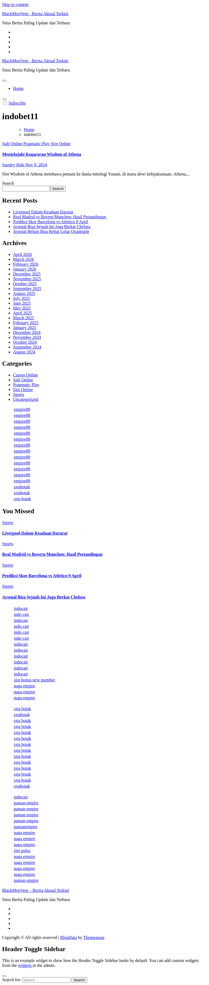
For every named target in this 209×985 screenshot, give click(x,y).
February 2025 (25, 322)
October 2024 (25, 342)
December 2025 (27, 274)
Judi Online (12, 143)
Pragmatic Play (37, 143)
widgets (25, 965)
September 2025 (27, 288)
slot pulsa (22, 850)
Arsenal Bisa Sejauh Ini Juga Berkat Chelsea (51, 226)
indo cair (21, 614)
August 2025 (24, 293)
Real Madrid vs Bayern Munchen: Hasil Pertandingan (59, 216)
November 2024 (27, 337)
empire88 (22, 409)
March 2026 (23, 259)
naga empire (24, 686)
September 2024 (27, 347)
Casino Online (25, 375)
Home (18, 88)
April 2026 (22, 254)
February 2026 (25, 264)
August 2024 (24, 352)
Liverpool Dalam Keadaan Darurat (43, 212)
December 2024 (27, 332)
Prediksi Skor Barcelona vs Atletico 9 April (50, 221)
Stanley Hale (13, 164)
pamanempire (25, 826)
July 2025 (21, 298)
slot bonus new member (34, 680)
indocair (21, 608)
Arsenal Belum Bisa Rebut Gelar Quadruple (51, 231)
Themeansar (93, 937)
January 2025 (24, 327)
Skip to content (15, 4)
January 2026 (24, 269)
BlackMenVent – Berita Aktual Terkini (35, 890)
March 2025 (23, 318)
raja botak (22, 498)
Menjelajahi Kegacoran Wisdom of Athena (41, 154)
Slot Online (61, 143)
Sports (18, 394)
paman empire (26, 803)
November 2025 (27, 279)
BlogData (68, 937)
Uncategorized (25, 399)
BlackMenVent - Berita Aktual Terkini (35, 13)
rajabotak (22, 487)
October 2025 (25, 283)
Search (8, 183)
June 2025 (22, 303)
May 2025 (22, 308)
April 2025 (22, 313)
